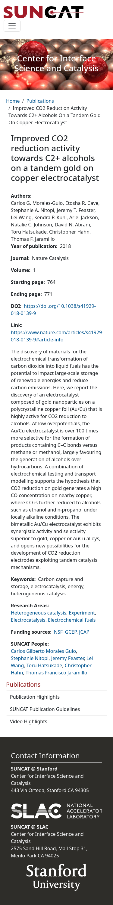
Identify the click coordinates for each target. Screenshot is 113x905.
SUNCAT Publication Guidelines (45, 709)
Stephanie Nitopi (30, 658)
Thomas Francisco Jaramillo (56, 672)
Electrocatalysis (28, 620)
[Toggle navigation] (12, 26)
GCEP (71, 632)
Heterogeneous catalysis (38, 612)
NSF (58, 632)
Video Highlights (28, 721)
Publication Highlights (35, 697)
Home (13, 101)
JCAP (84, 632)
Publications (40, 101)
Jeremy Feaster (67, 658)
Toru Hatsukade (44, 665)
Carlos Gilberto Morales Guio (43, 651)
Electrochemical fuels (72, 620)
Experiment (82, 612)
